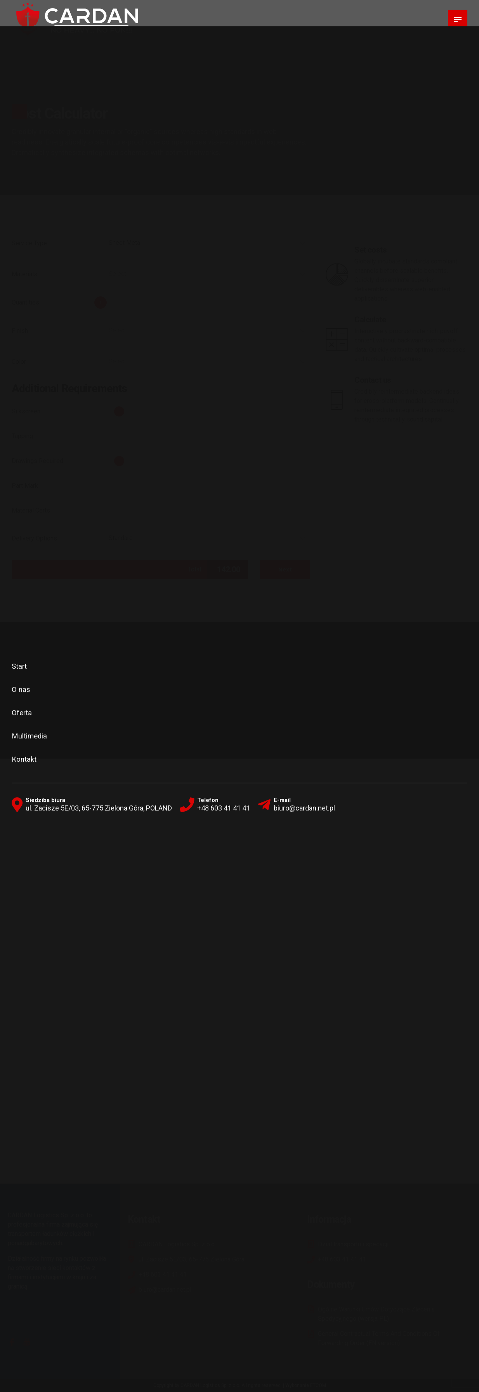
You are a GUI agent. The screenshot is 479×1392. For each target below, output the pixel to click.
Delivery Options (34, 538)
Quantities (25, 302)
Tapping (22, 436)
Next (285, 569)
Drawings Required (37, 461)
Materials (24, 274)
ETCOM (318, 1385)
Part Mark (25, 485)
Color (19, 361)
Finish (20, 330)
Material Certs (31, 510)
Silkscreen (26, 411)
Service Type (29, 243)
